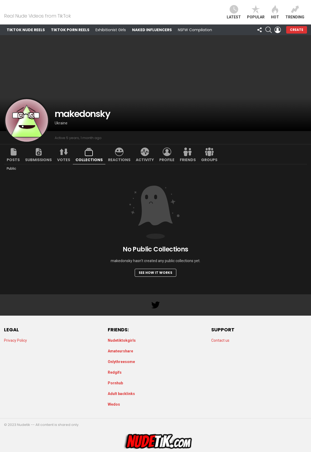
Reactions (119, 166)
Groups (209, 166)
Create (296, 36)
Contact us (220, 340)
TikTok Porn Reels (70, 36)
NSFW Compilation (195, 36)
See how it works (155, 279)
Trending (294, 15)
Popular (256, 15)
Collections (89, 166)
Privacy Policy (15, 340)
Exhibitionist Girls (110, 36)
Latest (234, 15)
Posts (13, 166)
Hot (275, 15)
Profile (166, 166)
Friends (188, 166)
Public (11, 175)
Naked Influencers (152, 36)
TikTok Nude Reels (26, 36)
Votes (63, 166)
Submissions (38, 166)
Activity (145, 166)
